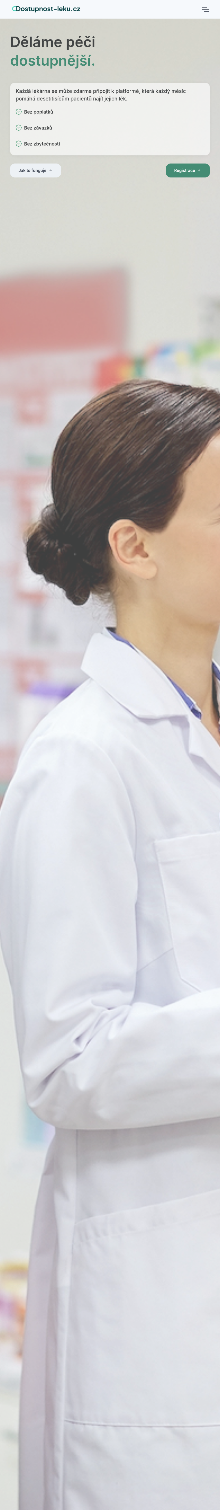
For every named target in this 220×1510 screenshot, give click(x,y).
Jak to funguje (36, 170)
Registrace (187, 170)
